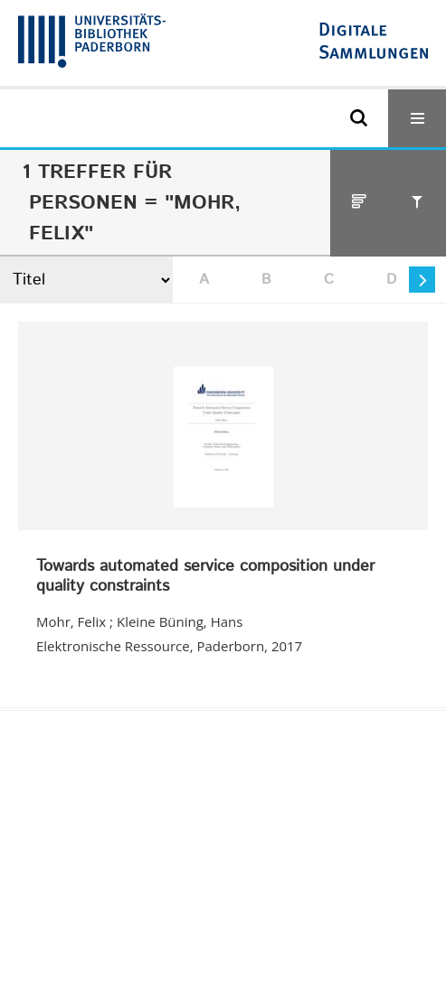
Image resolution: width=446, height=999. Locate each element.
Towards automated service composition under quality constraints (205, 576)
